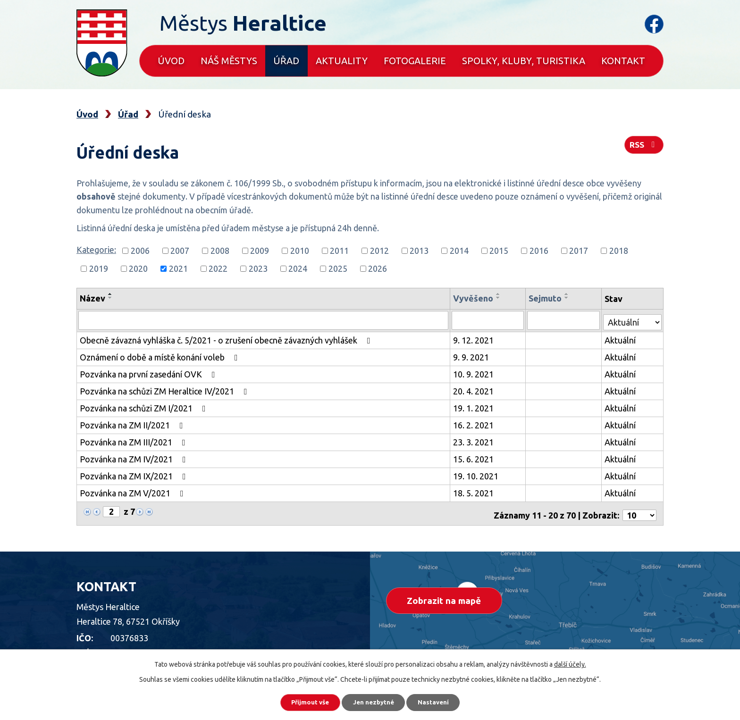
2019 (98, 268)
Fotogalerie (415, 60)
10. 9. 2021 (474, 372)
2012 (379, 250)
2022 (218, 268)
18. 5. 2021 (474, 491)
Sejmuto (546, 298)
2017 (578, 250)
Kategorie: (96, 249)
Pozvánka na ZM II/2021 (133, 423)
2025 (337, 268)
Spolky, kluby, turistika (523, 60)
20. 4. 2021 (474, 389)
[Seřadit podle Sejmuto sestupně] (568, 298)
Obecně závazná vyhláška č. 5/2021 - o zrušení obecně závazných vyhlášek (227, 338)
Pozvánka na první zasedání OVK (149, 372)
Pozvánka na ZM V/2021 (133, 491)
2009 (259, 250)
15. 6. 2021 (474, 457)
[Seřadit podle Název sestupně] (110, 298)
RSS (643, 147)
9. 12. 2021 (474, 338)
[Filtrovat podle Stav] (633, 319)
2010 (299, 250)
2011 (339, 250)
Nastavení (441, 701)
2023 (258, 268)
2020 (138, 268)
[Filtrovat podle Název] (264, 320)
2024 (297, 268)
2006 (140, 250)
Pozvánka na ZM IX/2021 (135, 474)
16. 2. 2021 (474, 423)
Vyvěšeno (474, 298)
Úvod (171, 60)
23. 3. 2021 (474, 440)
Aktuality (342, 60)
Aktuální (620, 338)
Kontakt (623, 60)
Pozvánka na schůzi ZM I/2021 (145, 406)
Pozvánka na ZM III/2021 (134, 440)
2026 (377, 268)
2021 (178, 268)
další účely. (570, 662)
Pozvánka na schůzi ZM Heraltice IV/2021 (165, 389)
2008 (219, 250)
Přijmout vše (304, 701)
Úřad (286, 60)
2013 (419, 250)
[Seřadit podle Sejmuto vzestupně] (568, 294)
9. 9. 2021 (472, 355)
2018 (618, 250)
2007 (179, 250)
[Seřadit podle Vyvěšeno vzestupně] (500, 294)
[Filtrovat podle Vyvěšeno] (489, 320)
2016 (539, 250)
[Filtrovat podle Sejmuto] (565, 320)
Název (92, 298)
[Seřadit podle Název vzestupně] (110, 294)
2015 (498, 250)
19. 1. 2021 (474, 406)
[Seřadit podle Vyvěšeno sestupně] (500, 298)
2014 (459, 250)
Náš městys (229, 60)
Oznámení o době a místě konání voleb (161, 355)
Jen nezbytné (374, 701)
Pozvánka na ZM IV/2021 (135, 457)
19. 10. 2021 (477, 474)
